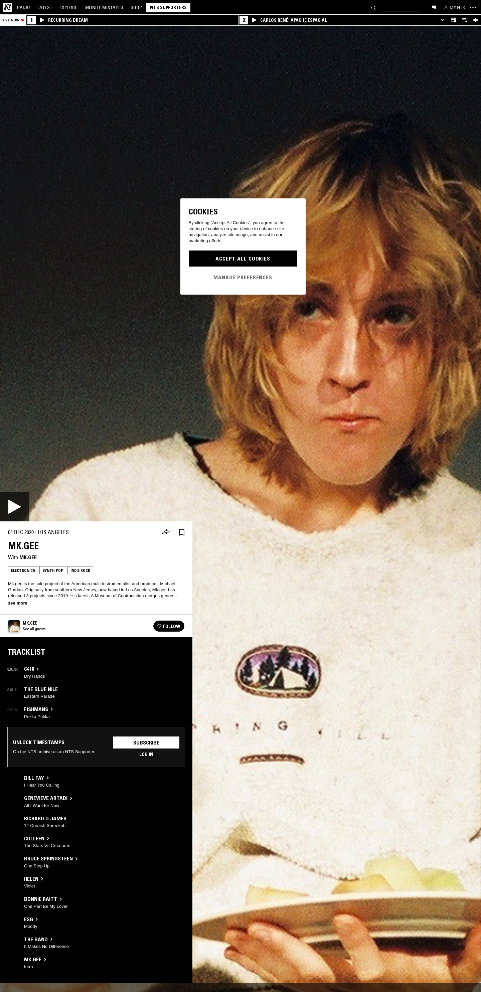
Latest (44, 7)
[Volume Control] (475, 20)
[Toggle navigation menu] (473, 7)
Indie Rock (80, 570)
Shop (136, 7)
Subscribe (146, 742)
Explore (68, 7)
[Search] (373, 7)
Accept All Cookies (242, 258)
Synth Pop (52, 570)
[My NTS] (454, 7)
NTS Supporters (168, 7)
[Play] (14, 506)
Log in (146, 754)
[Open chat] (434, 7)
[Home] (7, 7)
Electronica (23, 570)
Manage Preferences (242, 277)
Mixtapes (104, 7)
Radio (23, 7)
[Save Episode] (182, 532)
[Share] (166, 532)
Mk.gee (28, 557)
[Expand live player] (442, 20)
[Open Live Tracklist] (464, 20)
